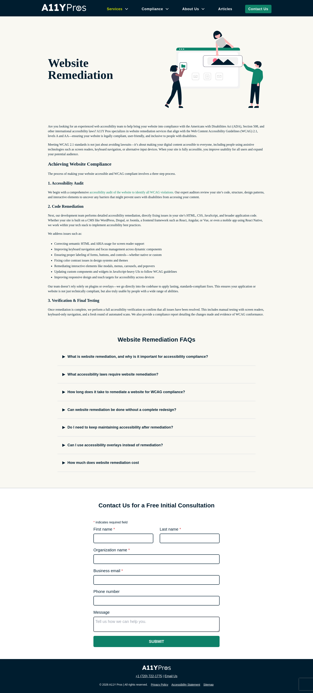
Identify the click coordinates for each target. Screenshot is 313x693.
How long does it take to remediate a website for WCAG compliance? (126, 392)
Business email (108, 571)
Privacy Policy (159, 684)
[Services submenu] (126, 9)
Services (114, 9)
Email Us (171, 676)
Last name (170, 529)
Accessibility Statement (185, 684)
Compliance (152, 9)
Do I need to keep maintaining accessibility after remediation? (120, 427)
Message (101, 612)
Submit (156, 641)
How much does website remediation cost (103, 463)
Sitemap (208, 684)
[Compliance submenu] (167, 9)
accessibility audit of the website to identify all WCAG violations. (132, 192)
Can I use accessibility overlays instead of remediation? (115, 445)
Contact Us (258, 9)
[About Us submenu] (203, 9)
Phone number (106, 591)
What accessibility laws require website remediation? (112, 374)
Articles (225, 9)
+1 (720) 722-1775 (149, 676)
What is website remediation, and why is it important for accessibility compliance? (137, 357)
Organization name (111, 550)
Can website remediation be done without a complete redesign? (121, 410)
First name (104, 529)
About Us (190, 9)
